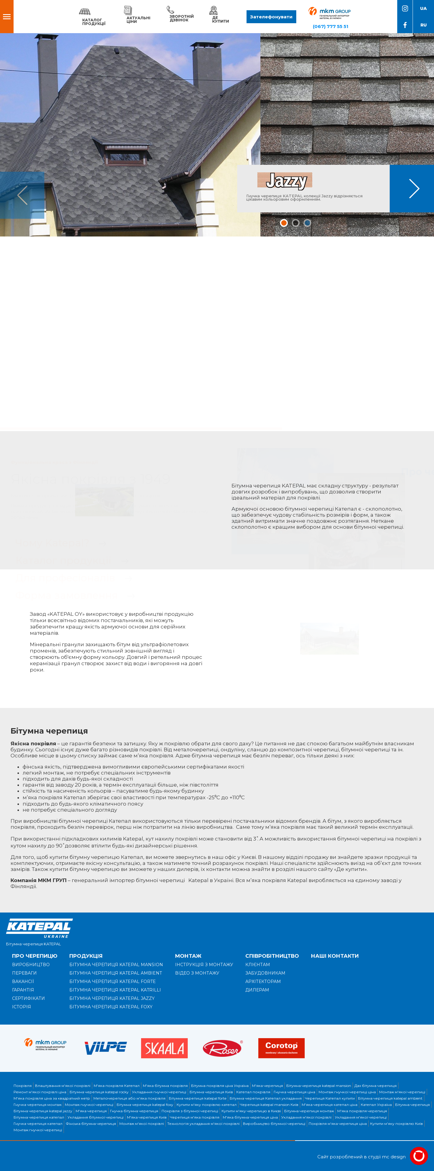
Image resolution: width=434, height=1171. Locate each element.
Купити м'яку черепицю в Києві (251, 1111)
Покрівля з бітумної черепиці (190, 1111)
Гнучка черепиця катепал (38, 1123)
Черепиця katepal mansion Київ (269, 1104)
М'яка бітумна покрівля (165, 1085)
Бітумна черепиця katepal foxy (145, 1104)
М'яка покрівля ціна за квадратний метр (52, 1098)
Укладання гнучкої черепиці (159, 1092)
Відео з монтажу (197, 973)
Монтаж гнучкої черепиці (89, 1104)
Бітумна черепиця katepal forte (197, 1098)
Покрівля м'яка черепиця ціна (338, 1123)
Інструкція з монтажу (204, 964)
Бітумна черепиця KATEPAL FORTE (112, 981)
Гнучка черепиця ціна (294, 1092)
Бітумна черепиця (412, 1104)
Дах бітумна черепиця (375, 1085)
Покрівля (23, 1085)
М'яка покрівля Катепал (117, 1085)
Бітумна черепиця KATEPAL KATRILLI (115, 990)
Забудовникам (265, 973)
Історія (21, 1007)
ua (423, 8)
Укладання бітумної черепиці (96, 1117)
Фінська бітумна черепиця (91, 1123)
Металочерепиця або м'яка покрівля (129, 1098)
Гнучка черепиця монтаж (37, 1104)
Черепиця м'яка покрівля (194, 1117)
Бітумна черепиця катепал (39, 1117)
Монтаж (188, 956)
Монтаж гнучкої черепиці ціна (347, 1092)
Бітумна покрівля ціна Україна (220, 1085)
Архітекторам (263, 981)
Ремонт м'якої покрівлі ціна (40, 1092)
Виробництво (31, 964)
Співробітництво (272, 956)
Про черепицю (34, 956)
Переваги (24, 973)
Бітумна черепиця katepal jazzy (43, 1111)
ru (423, 25)
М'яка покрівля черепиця (362, 1111)
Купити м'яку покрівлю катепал (207, 1104)
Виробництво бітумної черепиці (274, 1123)
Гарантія (23, 990)
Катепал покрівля (253, 1092)
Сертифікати (28, 998)
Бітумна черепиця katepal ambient (390, 1098)
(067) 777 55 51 (330, 26)
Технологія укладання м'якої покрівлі (203, 1123)
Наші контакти (335, 956)
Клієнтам (257, 964)
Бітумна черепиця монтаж (309, 1111)
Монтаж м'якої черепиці (402, 1092)
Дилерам (257, 990)
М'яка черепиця (267, 1085)
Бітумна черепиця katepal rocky (99, 1092)
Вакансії (23, 981)
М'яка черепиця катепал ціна (329, 1104)
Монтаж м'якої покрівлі (141, 1123)
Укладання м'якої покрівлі (306, 1117)
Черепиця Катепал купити (330, 1098)
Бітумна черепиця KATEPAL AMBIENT (115, 973)
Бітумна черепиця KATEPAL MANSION (116, 964)
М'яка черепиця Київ (147, 1117)
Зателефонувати (271, 17)
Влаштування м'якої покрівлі (62, 1085)
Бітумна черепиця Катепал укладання (266, 1098)
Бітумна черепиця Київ (211, 1092)
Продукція (86, 956)
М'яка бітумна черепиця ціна (250, 1117)
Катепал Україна (376, 1104)
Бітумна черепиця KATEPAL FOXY (111, 1007)
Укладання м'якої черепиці (361, 1117)
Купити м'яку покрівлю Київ (396, 1123)
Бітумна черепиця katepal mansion (318, 1085)
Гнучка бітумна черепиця (134, 1111)
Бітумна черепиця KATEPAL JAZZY (112, 998)
